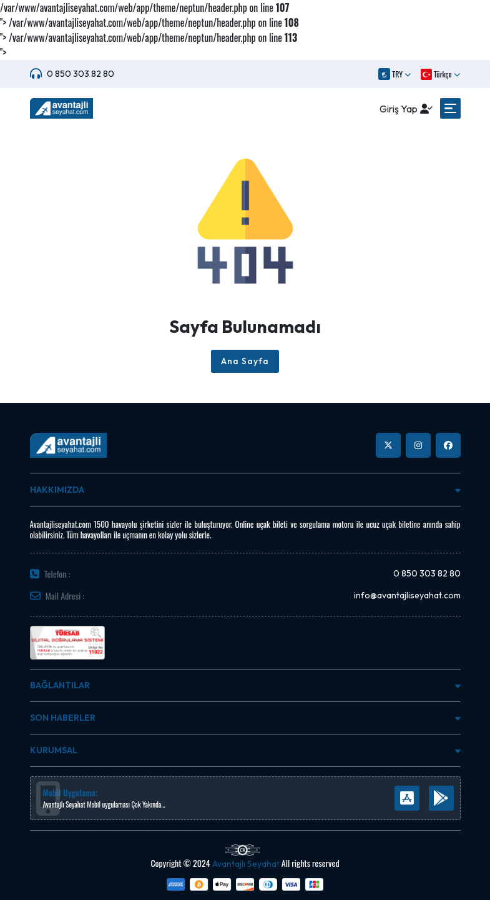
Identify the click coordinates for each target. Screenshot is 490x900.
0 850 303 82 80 (80, 73)
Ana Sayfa (245, 361)
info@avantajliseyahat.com (407, 595)
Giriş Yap (399, 108)
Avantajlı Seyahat (246, 863)
